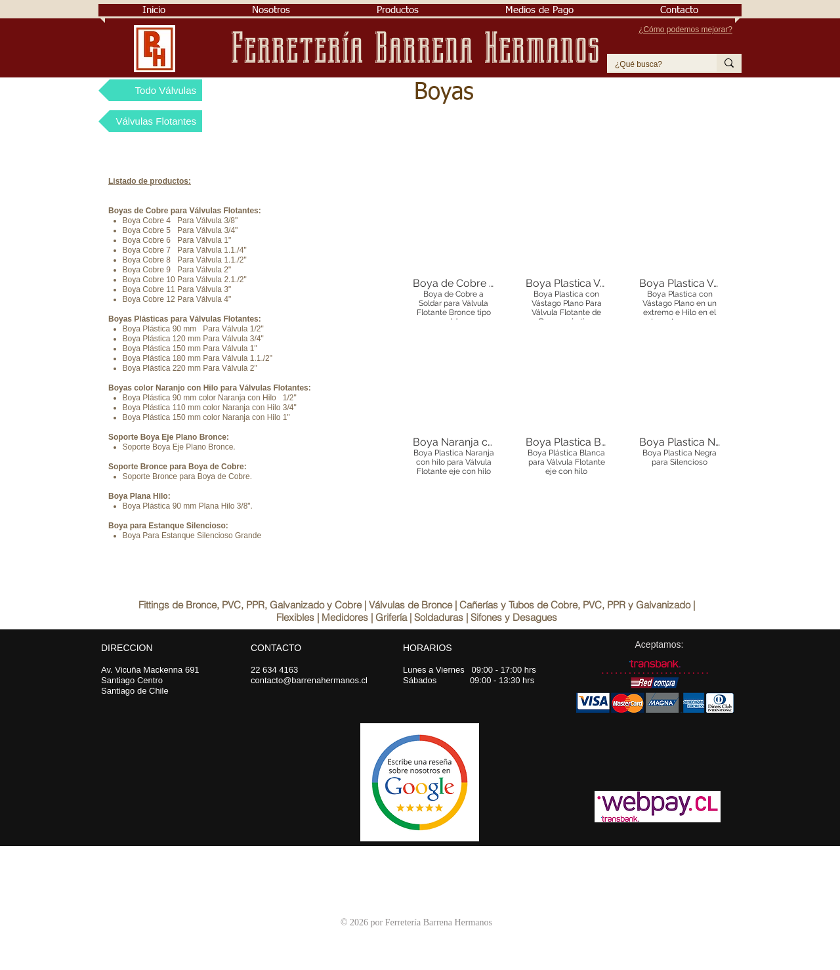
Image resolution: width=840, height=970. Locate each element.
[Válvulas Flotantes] (150, 121)
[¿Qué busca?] (652, 64)
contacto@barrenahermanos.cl (309, 680)
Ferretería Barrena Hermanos (420, 48)
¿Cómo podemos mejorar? (685, 29)
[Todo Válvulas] (150, 90)
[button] (271, 10)
